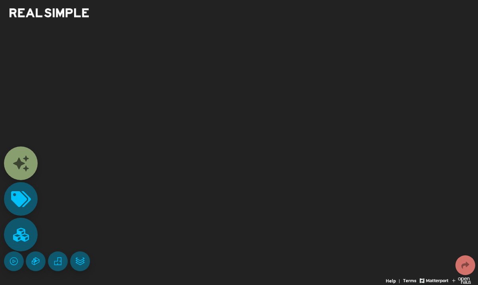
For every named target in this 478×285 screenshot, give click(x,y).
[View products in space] (21, 199)
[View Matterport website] (434, 279)
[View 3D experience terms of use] (410, 279)
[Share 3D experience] (465, 265)
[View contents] (21, 163)
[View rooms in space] (21, 234)
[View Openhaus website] (461, 279)
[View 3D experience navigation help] (393, 279)
